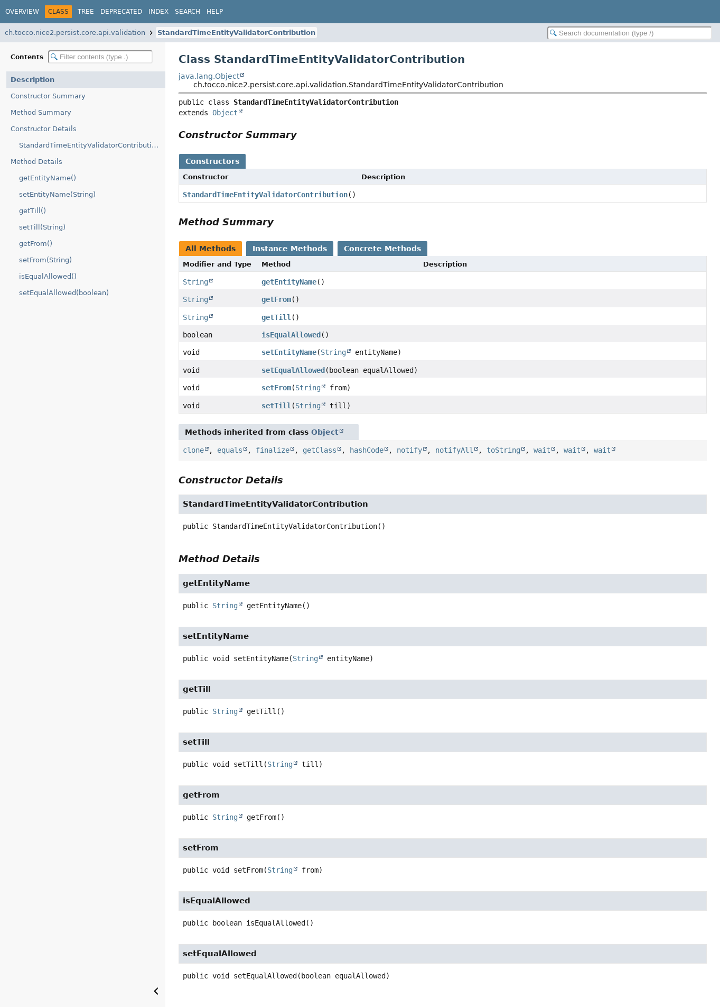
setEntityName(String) (57, 194)
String (195, 282)
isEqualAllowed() (48, 276)
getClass (319, 450)
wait (542, 450)
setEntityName (288, 352)
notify (409, 450)
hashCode (367, 450)
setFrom (276, 387)
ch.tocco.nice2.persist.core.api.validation (75, 32)
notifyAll (454, 450)
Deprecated (121, 11)
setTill (276, 405)
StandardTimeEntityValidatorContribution (236, 32)
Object (225, 112)
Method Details (36, 162)
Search (187, 11)
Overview (22, 11)
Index (158, 11)
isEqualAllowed (291, 335)
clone (193, 450)
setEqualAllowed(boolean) (64, 293)
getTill (276, 317)
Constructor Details (44, 129)
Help (215, 11)
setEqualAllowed (293, 370)
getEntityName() (47, 178)
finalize (272, 450)
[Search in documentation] (629, 33)
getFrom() (35, 244)
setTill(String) (42, 227)
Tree (86, 11)
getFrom (276, 299)
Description (32, 80)
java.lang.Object (209, 76)
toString (503, 450)
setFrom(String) (45, 260)
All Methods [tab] (210, 248)
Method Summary (41, 112)
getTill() (32, 211)
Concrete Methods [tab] (382, 248)
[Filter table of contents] (100, 56)
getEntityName (288, 282)
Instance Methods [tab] (290, 248)
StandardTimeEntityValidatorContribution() (92, 145)
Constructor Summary (48, 96)
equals (229, 450)
